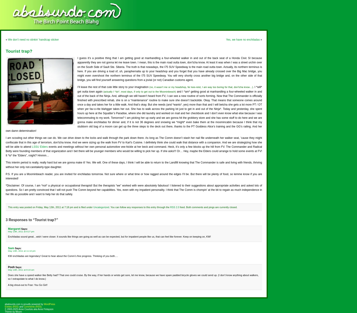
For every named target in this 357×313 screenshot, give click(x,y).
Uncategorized (101, 207)
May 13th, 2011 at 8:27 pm (21, 231)
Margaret (14, 228)
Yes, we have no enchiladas (243, 39)
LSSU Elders (40, 146)
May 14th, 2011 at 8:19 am (21, 270)
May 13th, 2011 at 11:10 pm (22, 251)
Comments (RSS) (32, 306)
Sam (11, 248)
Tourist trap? (19, 51)
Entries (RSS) (12, 306)
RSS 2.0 (174, 207)
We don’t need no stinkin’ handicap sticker (33, 39)
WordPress (49, 304)
